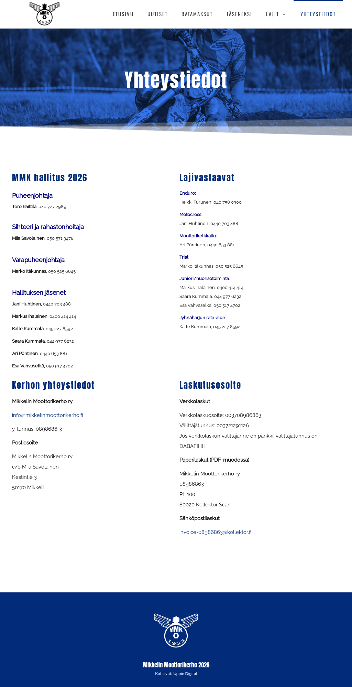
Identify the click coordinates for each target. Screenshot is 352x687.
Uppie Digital (185, 673)
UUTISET (157, 14)
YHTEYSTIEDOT (318, 14)
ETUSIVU (123, 14)
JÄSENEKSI (239, 14)
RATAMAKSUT (197, 14)
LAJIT (272, 14)
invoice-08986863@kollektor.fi (215, 532)
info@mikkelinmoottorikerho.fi (47, 415)
